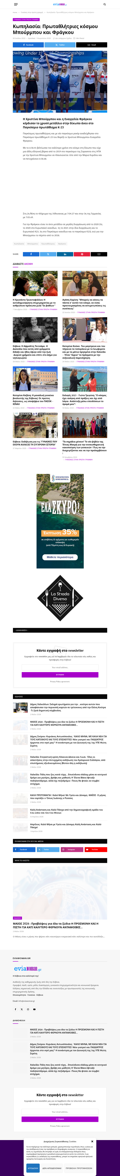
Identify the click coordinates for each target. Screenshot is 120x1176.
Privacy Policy (55, 682)
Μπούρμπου (32, 244)
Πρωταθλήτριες (48, 244)
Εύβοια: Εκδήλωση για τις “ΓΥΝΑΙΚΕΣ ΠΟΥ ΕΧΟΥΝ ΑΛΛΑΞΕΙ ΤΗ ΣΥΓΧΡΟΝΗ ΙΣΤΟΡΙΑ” (35, 443)
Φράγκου (62, 244)
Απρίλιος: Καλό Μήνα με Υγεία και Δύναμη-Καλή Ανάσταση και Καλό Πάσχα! (65, 826)
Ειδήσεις (17, 918)
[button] (92, 1141)
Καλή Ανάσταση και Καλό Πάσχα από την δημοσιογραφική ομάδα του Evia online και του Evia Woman (66, 811)
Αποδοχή (33, 1168)
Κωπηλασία (19, 244)
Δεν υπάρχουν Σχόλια (62, 38)
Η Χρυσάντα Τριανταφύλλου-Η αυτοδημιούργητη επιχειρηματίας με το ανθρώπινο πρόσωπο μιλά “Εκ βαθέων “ (34, 302)
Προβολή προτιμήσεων (79, 1168)
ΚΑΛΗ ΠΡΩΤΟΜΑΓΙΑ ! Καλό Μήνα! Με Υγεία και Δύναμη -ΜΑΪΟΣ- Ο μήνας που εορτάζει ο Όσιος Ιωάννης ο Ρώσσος (68, 796)
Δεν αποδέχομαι (51, 1168)
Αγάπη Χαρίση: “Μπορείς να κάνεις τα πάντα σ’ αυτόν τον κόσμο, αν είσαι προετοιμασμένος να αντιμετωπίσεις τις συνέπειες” (84, 304)
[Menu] (16, 4)
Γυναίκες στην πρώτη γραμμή (26, 20)
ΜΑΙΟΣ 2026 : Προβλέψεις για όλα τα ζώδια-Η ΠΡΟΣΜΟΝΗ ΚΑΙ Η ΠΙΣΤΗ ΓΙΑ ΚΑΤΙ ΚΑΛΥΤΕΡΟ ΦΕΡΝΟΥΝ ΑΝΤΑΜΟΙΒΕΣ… (67, 723)
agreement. (60, 682)
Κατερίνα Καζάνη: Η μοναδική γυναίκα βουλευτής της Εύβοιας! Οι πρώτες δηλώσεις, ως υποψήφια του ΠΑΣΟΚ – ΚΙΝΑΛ (33, 399)
